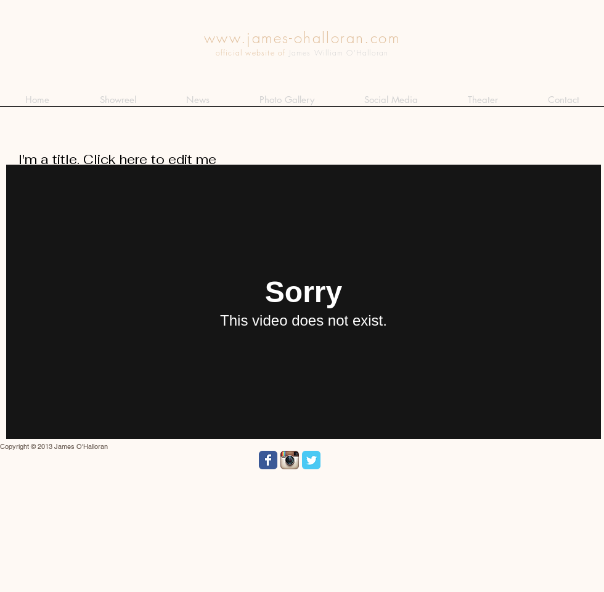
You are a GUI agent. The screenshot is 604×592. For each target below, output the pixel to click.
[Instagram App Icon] (289, 460)
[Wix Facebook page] (268, 460)
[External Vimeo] (303, 302)
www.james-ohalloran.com (302, 37)
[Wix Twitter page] (311, 460)
